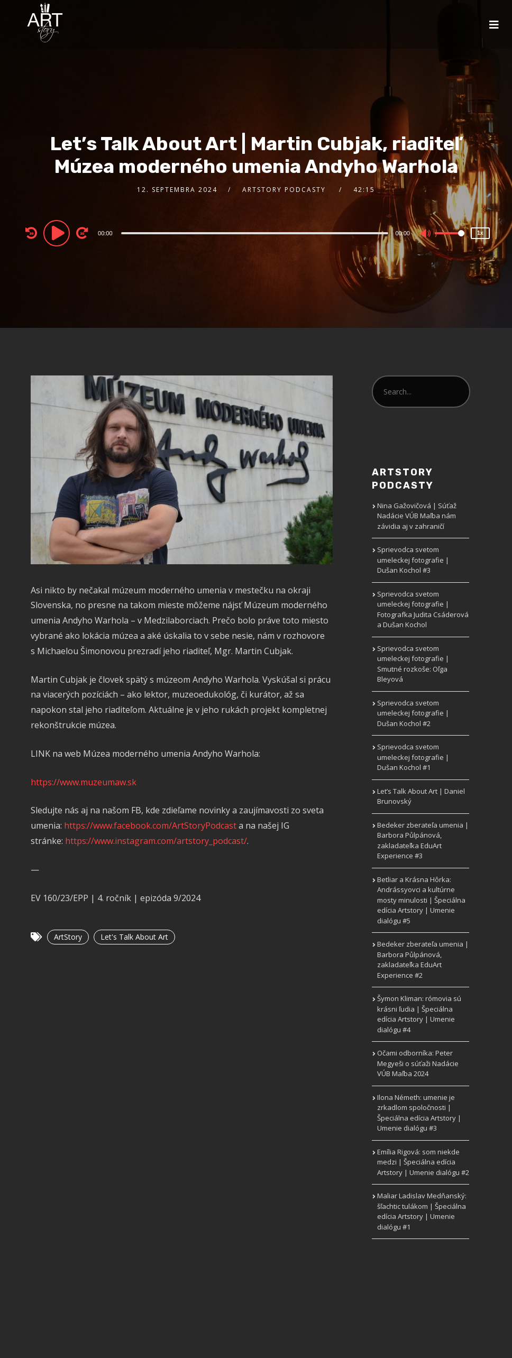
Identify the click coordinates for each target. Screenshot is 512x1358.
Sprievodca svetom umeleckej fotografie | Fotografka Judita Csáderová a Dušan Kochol (423, 609)
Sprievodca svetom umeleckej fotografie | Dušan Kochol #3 (413, 560)
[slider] (255, 233)
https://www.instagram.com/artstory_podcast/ (156, 841)
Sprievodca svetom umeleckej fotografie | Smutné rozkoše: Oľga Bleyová (413, 664)
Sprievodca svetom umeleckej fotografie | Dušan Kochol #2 (413, 713)
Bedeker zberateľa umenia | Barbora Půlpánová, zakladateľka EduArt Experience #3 (423, 840)
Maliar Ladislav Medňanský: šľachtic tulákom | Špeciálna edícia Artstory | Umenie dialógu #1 (422, 1211)
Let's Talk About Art (134, 937)
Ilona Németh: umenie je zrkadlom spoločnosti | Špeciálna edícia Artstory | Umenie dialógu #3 (419, 1113)
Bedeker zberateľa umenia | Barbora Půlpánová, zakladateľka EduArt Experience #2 (423, 959)
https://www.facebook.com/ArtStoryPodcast (150, 825)
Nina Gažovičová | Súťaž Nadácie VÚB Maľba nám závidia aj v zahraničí (416, 516)
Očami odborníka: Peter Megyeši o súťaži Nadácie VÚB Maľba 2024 (418, 1063)
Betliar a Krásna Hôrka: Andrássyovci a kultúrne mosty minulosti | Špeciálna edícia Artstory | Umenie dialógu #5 (421, 900)
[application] (256, 232)
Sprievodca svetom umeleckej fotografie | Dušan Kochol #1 (413, 757)
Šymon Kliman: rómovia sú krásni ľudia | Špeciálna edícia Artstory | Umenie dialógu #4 (419, 1014)
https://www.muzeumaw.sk (83, 782)
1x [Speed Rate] (480, 233)
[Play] (58, 232)
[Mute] (426, 234)
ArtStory (68, 937)
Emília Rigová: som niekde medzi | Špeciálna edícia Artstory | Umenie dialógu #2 (423, 1162)
